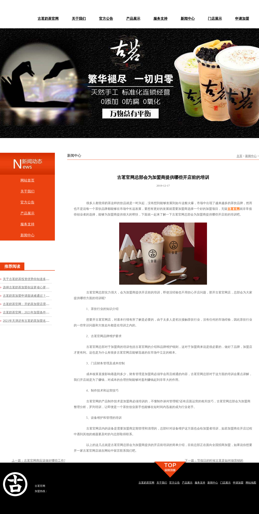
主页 (239, 156)
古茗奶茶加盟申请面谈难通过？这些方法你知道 (35, 295)
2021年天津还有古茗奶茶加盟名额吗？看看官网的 (36, 320)
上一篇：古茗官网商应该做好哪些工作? (38, 460)
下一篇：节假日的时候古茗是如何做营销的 (214, 460)
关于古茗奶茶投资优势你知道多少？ (27, 279)
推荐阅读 (12, 266)
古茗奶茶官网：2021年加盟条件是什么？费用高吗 (36, 312)
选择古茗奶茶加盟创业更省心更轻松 (27, 287)
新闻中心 (251, 156)
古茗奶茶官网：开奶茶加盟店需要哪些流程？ (33, 304)
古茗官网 (233, 208)
